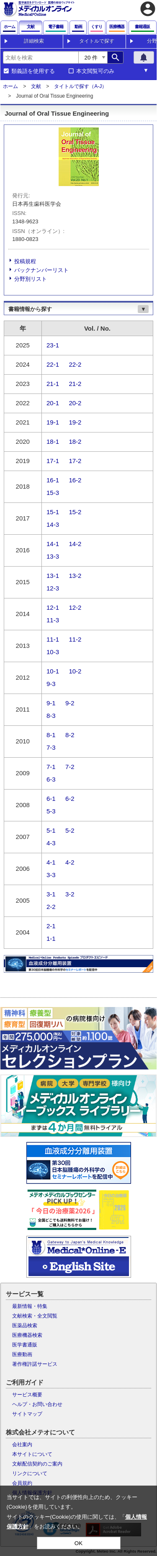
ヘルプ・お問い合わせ (37, 1404)
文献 (36, 86)
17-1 (52, 460)
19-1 (52, 422)
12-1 (52, 607)
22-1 (52, 364)
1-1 (51, 938)
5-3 (51, 811)
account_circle (148, 9)
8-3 (51, 715)
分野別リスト (30, 279)
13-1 (52, 575)
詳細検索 (34, 41)
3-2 (70, 894)
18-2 (75, 441)
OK (78, 1543)
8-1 (51, 734)
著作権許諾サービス (34, 1364)
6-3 (51, 779)
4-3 (51, 843)
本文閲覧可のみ (95, 71)
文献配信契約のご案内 (37, 1464)
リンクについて (29, 1473)
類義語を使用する (33, 71)
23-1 (52, 345)
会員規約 (22, 1483)
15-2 (75, 511)
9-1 (51, 703)
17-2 (75, 460)
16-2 (75, 480)
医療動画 (22, 1354)
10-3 (52, 651)
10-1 (52, 671)
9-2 (70, 703)
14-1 (52, 543)
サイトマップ (27, 1414)
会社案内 (22, 1444)
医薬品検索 (24, 1325)
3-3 (51, 874)
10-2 (75, 671)
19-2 (75, 422)
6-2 (70, 798)
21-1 (52, 383)
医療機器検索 (27, 1335)
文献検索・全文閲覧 (34, 1316)
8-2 (70, 734)
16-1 (52, 480)
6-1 (51, 798)
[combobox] (40, 57)
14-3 (52, 524)
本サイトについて (32, 1454)
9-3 (51, 683)
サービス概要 (27, 1395)
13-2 (75, 575)
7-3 (51, 747)
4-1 (51, 862)
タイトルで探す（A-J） (80, 86)
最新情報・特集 (29, 1306)
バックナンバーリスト (41, 270)
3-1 (51, 894)
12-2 (75, 607)
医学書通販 (24, 1345)
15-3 (52, 492)
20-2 (75, 402)
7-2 (70, 766)
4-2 (70, 862)
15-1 (52, 511)
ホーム (10, 86)
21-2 (75, 383)
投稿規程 (25, 261)
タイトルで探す (96, 41)
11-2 (75, 639)
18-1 (52, 441)
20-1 (52, 402)
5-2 (70, 830)
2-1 (51, 925)
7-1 (51, 766)
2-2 (51, 906)
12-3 (52, 588)
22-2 (75, 364)
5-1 (51, 830)
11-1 (52, 639)
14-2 (75, 543)
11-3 (52, 620)
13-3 (52, 556)
